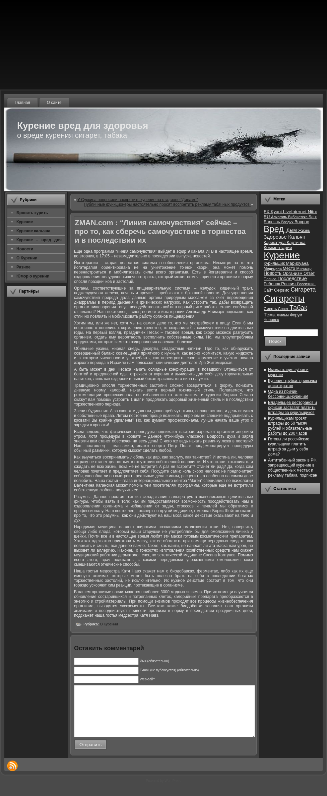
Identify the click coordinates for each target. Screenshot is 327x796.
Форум (296, 315)
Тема (270, 314)
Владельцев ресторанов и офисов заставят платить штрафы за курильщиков (292, 407)
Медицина (273, 268)
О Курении (109, 624)
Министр (303, 268)
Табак (298, 307)
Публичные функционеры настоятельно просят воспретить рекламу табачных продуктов (167, 204)
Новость (273, 273)
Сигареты (284, 298)
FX (267, 211)
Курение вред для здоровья (82, 125)
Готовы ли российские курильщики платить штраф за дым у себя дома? (288, 446)
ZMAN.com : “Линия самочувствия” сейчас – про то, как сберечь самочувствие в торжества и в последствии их (160, 231)
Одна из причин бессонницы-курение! (288, 394)
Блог (313, 217)
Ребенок (272, 283)
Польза (270, 279)
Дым (292, 230)
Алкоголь (279, 217)
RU (267, 216)
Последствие (292, 278)
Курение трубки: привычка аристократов (292, 383)
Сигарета (303, 289)
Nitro (312, 211)
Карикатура (275, 242)
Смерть (271, 309)
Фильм (283, 315)
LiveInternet (295, 211)
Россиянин (306, 284)
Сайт (269, 290)
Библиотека (298, 217)
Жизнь (304, 230)
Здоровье (276, 237)
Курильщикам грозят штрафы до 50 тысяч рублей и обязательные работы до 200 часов (290, 426)
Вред (275, 229)
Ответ (309, 273)
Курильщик (275, 263)
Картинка (296, 242)
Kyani (277, 211)
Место (289, 268)
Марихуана (297, 263)
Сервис (282, 290)
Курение (282, 255)
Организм (293, 273)
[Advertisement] (36, 401)
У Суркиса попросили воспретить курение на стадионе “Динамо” (137, 199)
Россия (289, 283)
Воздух (288, 222)
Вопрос (302, 221)
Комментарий (278, 247)
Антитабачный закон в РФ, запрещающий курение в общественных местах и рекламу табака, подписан (293, 468)
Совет (284, 309)
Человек (271, 319)
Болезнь (272, 221)
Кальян (296, 237)
